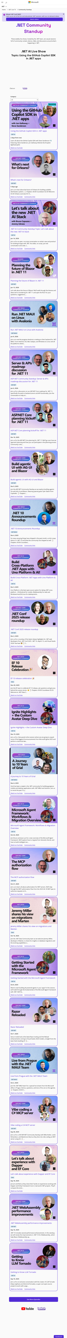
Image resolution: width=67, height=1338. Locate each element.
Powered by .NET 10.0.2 (33, 1327)
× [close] (63, 14)
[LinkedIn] (25, 1317)
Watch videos (34, 19)
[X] (17, 1317)
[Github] (21, 1317)
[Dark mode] (11, 1326)
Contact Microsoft (46, 1327)
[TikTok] (29, 1317)
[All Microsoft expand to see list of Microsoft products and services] (2, 2)
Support (55, 1327)
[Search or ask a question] (6, 2)
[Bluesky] (36, 1317)
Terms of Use (43, 1330)
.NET (3, 6)
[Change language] (12, 1323)
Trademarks (52, 1330)
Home (4, 9)
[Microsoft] (33, 2)
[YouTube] (13, 1317)
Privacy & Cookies (32, 1330)
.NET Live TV (12, 9)
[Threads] (32, 1317)
